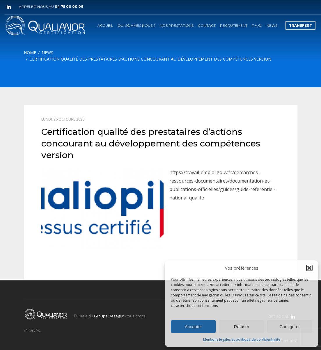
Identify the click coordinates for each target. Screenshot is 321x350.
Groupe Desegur (109, 316)
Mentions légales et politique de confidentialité (241, 339)
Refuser (241, 326)
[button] (309, 268)
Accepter (193, 326)
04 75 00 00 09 (69, 6)
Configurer (289, 326)
